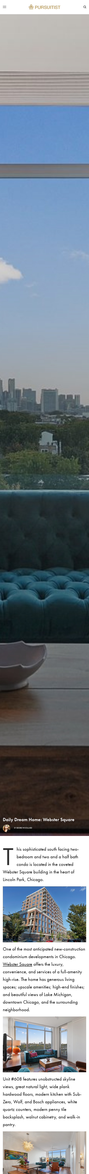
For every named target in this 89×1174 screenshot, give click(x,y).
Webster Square (17, 964)
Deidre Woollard (24, 828)
